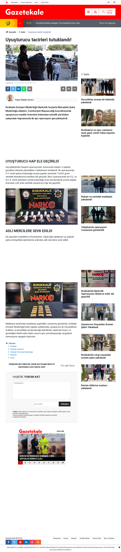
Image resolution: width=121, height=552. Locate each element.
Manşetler (14, 2)
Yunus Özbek (21, 100)
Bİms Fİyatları (109, 538)
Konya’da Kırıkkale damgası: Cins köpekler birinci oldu (58, 23)
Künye (66, 538)
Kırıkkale (13, 346)
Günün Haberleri (26, 2)
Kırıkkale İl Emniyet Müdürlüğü (21, 352)
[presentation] (14, 23)
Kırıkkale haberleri (17, 349)
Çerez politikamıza (58, 550)
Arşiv (36, 2)
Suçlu (12, 358)
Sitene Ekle (44, 2)
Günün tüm (107, 23)
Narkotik (13, 355)
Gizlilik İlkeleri (85, 538)
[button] (63, 88)
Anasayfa (11, 32)
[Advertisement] (42, 138)
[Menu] (88, 12)
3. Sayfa (22, 32)
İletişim (74, 538)
